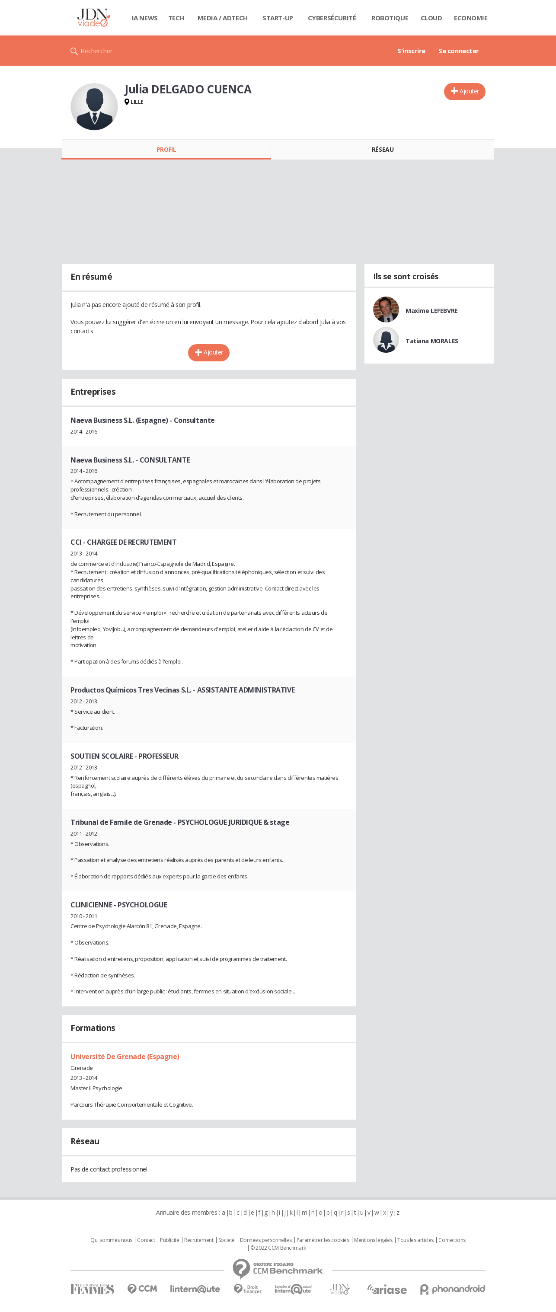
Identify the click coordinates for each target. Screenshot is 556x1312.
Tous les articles (415, 1240)
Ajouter (469, 91)
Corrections (451, 1240)
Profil (166, 149)
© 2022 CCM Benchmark (278, 1248)
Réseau (382, 149)
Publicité (169, 1240)
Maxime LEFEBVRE (432, 310)
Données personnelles (266, 1240)
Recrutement (198, 1240)
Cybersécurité (332, 17)
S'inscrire (411, 50)
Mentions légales (373, 1240)
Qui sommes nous (111, 1240)
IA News (145, 17)
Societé (226, 1240)
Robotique (389, 17)
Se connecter (458, 50)
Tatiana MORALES (432, 341)
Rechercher (96, 50)
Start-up (277, 17)
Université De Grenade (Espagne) (124, 1056)
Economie (471, 17)
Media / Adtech (223, 17)
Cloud (431, 17)
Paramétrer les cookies (323, 1240)
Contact (146, 1240)
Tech (176, 17)
